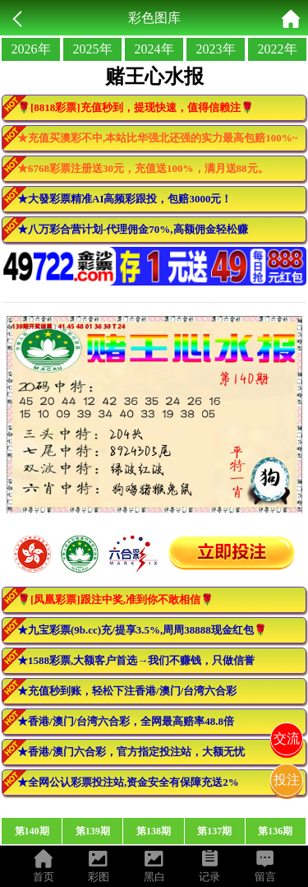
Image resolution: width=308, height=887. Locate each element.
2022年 (277, 49)
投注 (287, 780)
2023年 (216, 49)
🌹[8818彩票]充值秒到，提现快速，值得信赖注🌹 (135, 107)
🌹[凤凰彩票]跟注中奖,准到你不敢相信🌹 (115, 599)
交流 (287, 738)
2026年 (31, 49)
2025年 (93, 49)
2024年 (154, 49)
